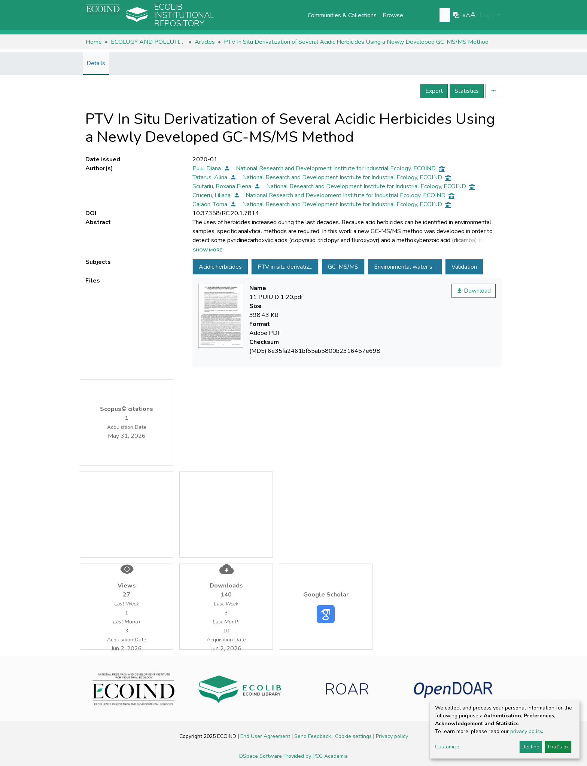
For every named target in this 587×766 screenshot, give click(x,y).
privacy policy (526, 731)
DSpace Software (261, 756)
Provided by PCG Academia (315, 756)
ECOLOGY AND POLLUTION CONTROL (148, 42)
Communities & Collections (342, 15)
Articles (205, 42)
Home (94, 42)
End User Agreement (266, 736)
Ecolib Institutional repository (184, 15)
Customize (447, 746)
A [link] (464, 16)
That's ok (558, 746)
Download (473, 291)
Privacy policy (392, 736)
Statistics (466, 91)
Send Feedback (313, 736)
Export (434, 91)
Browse (393, 15)
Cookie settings (354, 736)
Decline (530, 746)
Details (95, 63)
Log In (488, 15)
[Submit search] (445, 15)
